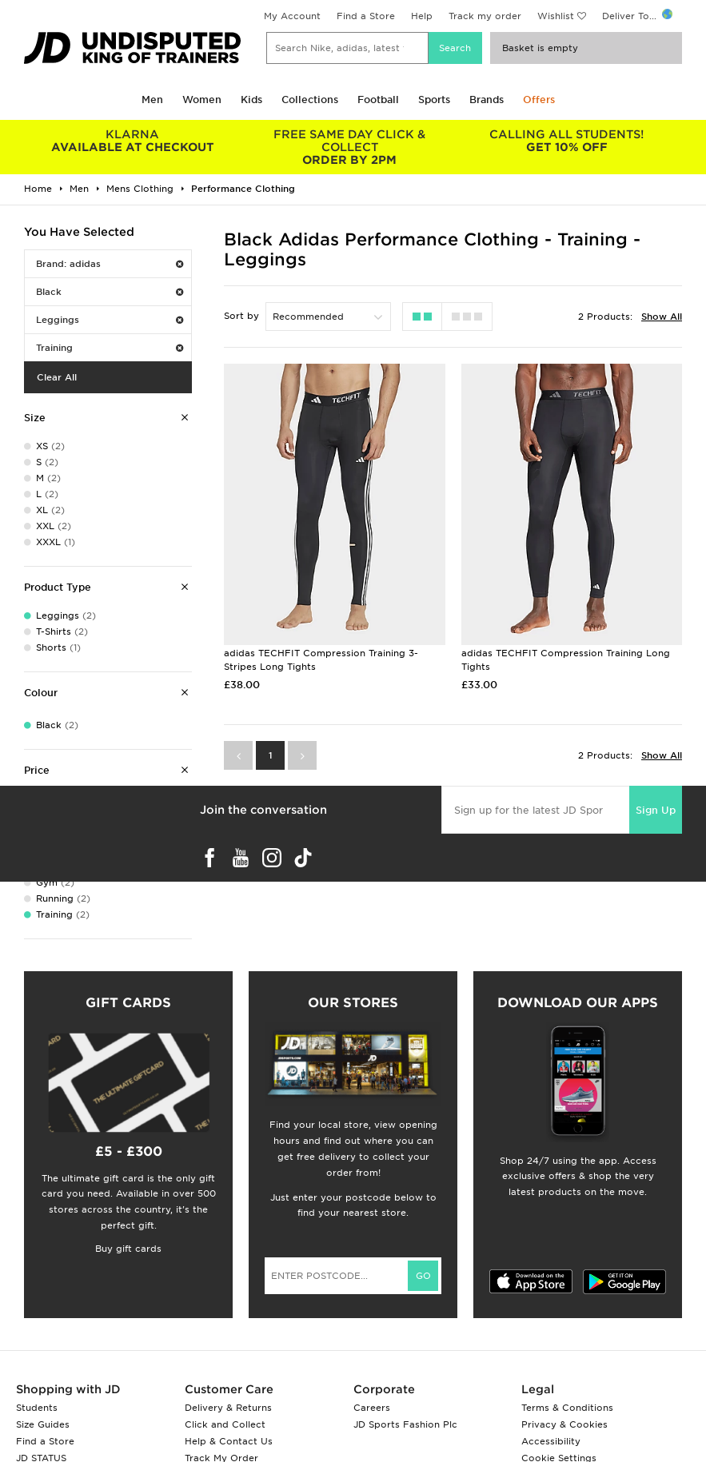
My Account (292, 16)
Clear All (57, 377)
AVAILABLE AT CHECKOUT (132, 140)
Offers (539, 100)
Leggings (109, 319)
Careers (371, 1407)
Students (37, 1407)
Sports (434, 100)
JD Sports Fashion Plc (405, 1424)
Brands (486, 100)
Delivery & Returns (228, 1407)
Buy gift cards (128, 1248)
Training (109, 347)
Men (152, 100)
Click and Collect (225, 1424)
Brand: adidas (109, 263)
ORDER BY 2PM (350, 147)
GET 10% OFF (567, 140)
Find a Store (366, 16)
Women (201, 100)
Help (422, 16)
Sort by (241, 315)
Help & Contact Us (229, 1441)
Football (378, 100)
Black (109, 291)
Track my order (485, 16)
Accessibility (550, 1441)
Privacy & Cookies (564, 1424)
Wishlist (555, 16)
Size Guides (43, 1424)
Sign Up (656, 810)
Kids (251, 100)
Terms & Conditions (567, 1407)
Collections (309, 100)
